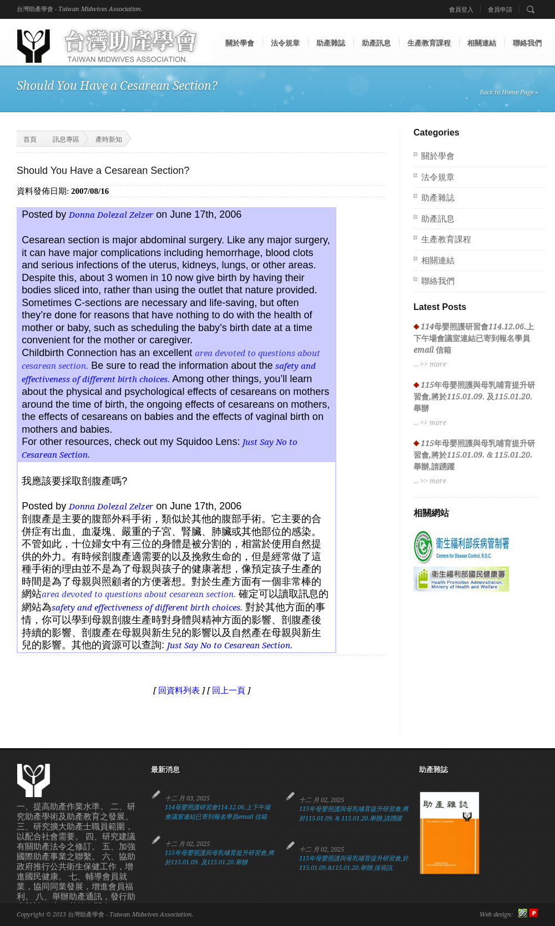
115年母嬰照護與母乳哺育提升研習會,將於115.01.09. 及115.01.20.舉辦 (474, 397)
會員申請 (500, 9)
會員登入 (461, 9)
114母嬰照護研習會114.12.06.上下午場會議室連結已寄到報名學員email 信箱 (473, 338)
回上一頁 (228, 690)
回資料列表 (179, 690)
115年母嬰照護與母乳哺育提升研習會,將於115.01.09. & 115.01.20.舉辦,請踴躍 (474, 455)
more (438, 364)
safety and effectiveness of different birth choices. (147, 608)
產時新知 (108, 139)
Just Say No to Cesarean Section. (229, 645)
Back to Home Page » (509, 92)
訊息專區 (66, 139)
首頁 (23, 139)
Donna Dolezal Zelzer (111, 215)
